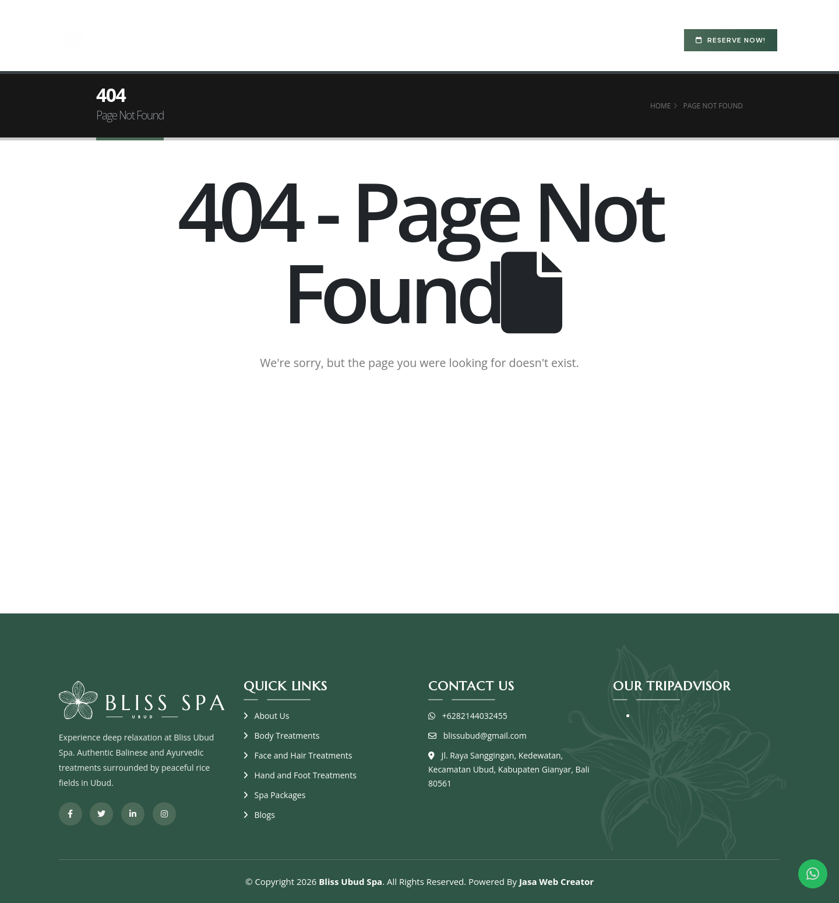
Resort (489, 38)
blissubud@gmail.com (485, 735)
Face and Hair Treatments (303, 755)
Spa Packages (426, 38)
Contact (588, 38)
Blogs (537, 38)
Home (244, 38)
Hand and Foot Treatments (306, 775)
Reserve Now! (731, 40)
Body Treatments (287, 735)
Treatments (346, 38)
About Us (272, 715)
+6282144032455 (474, 715)
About (288, 38)
